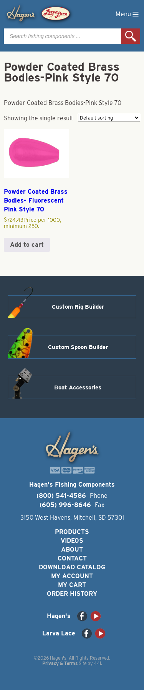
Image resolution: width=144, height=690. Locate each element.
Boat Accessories (77, 387)
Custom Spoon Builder (78, 347)
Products (72, 531)
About (72, 549)
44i (97, 663)
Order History (72, 593)
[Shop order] (109, 117)
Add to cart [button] (27, 244)
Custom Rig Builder (78, 306)
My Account (72, 576)
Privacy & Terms (60, 663)
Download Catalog (72, 567)
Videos (72, 540)
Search (130, 36)
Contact (72, 558)
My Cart (72, 585)
